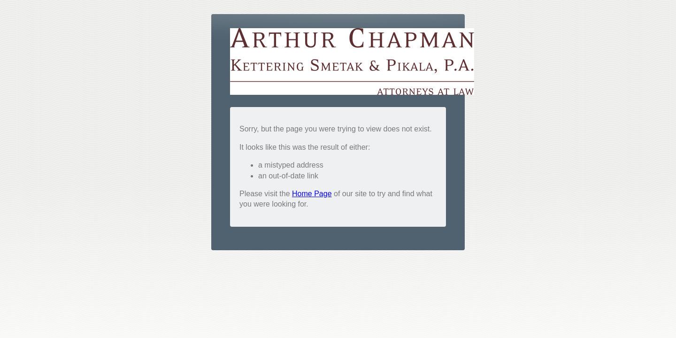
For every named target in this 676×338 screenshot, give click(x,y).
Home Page (312, 194)
